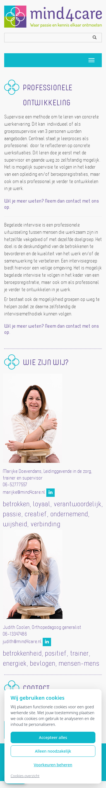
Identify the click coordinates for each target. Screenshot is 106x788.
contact (73, 201)
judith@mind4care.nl (22, 641)
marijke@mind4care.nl (24, 492)
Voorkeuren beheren (53, 764)
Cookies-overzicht (25, 775)
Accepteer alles (53, 737)
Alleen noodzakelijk (53, 751)
